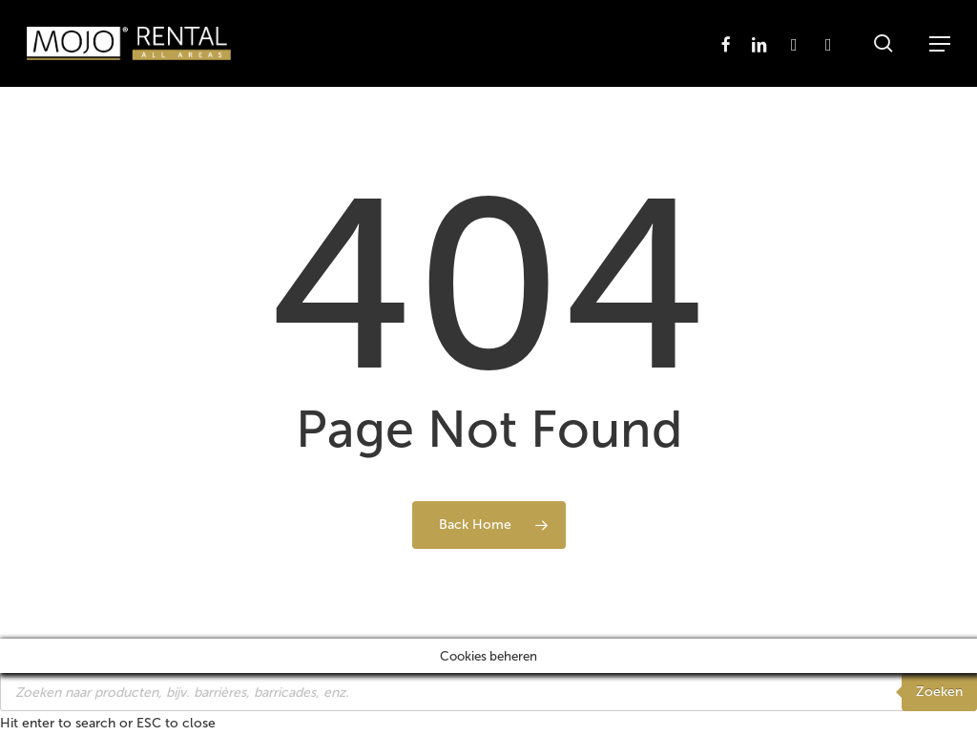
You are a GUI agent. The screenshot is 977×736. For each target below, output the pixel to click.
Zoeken (939, 691)
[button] (939, 43)
